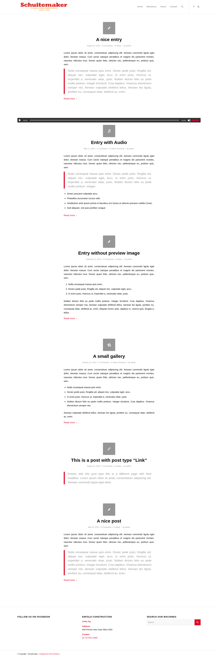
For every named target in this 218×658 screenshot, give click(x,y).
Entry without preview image (109, 253)
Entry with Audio (109, 142)
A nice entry (109, 39)
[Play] (19, 120)
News (119, 46)
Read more (71, 98)
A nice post (109, 520)
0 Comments (107, 46)
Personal (120, 149)
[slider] (104, 120)
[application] (109, 120)
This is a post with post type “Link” (109, 460)
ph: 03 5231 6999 (89, 638)
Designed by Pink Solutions (49, 654)
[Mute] (189, 120)
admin (128, 46)
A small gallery (109, 356)
